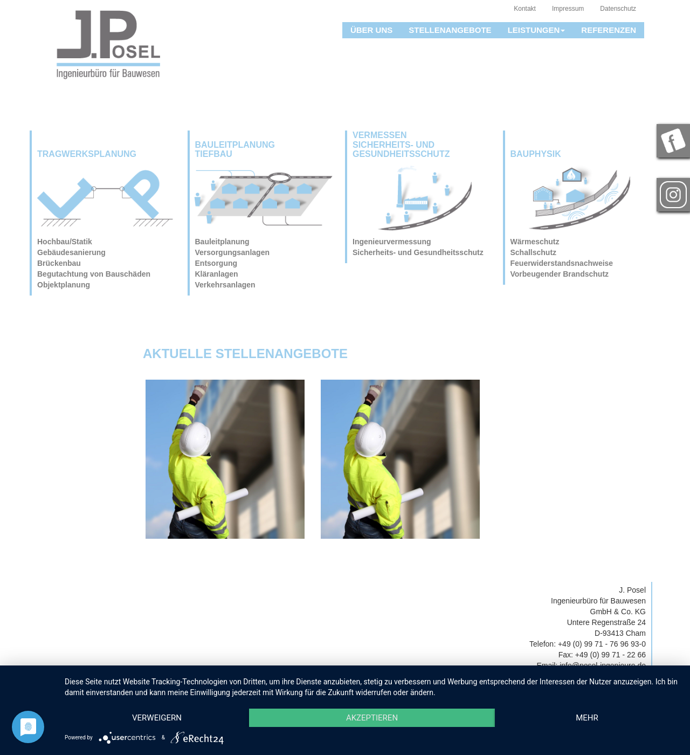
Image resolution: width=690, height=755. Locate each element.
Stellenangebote (450, 30)
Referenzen (608, 30)
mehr (587, 718)
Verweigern (157, 718)
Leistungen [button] (536, 30)
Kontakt (525, 8)
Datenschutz (618, 8)
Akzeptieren (372, 718)
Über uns (371, 30)
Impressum (568, 8)
